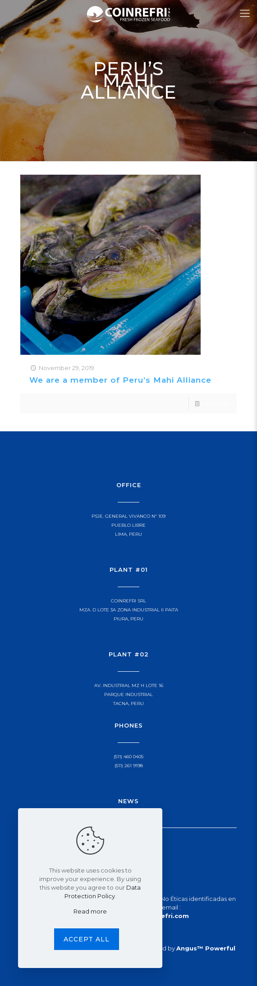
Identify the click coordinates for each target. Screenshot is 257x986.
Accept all (87, 939)
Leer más (216, 403)
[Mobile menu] (244, 13)
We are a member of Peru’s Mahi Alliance (120, 379)
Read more (90, 911)
